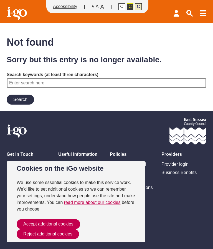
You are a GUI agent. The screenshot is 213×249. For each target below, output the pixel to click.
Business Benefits (179, 172)
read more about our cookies (92, 202)
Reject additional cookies (47, 234)
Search (189, 13)
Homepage (17, 13)
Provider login (176, 13)
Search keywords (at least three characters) (106, 80)
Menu (203, 13)
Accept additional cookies (48, 224)
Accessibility (65, 6)
